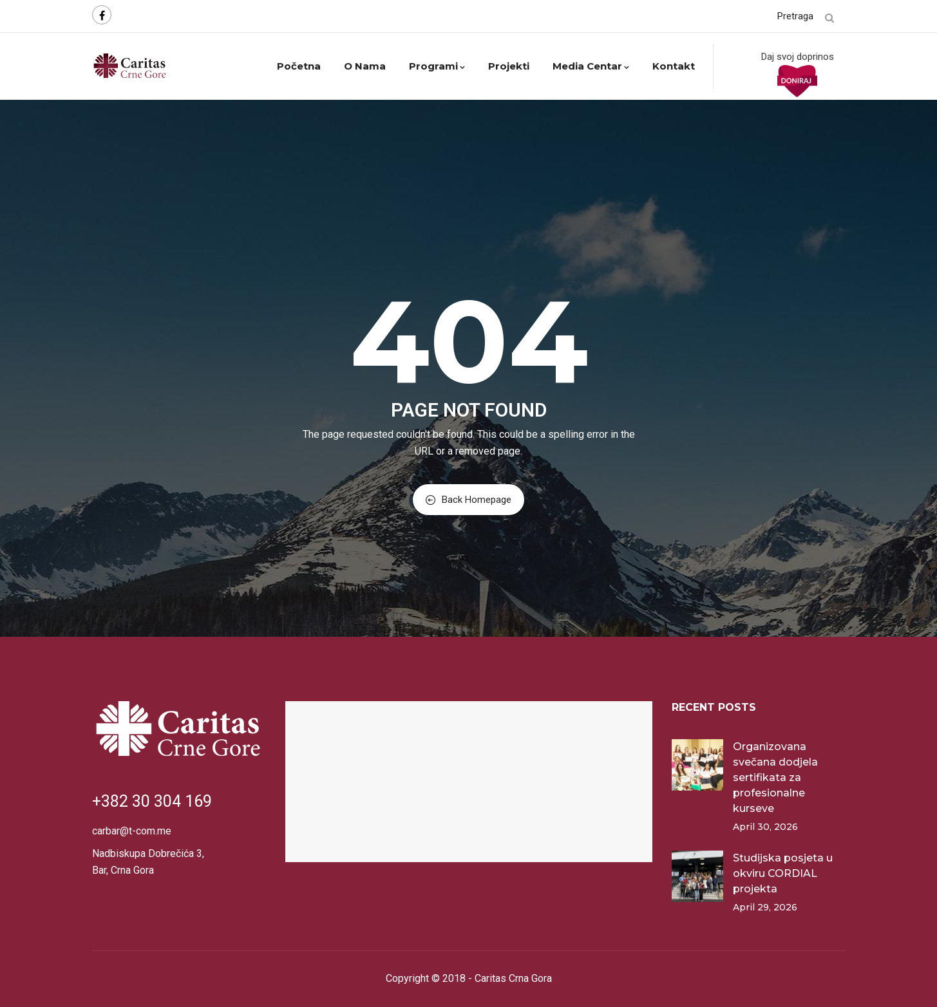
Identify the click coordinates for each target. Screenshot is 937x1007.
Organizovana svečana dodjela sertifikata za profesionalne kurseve (775, 777)
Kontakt (673, 66)
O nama (365, 66)
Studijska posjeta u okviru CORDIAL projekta (783, 873)
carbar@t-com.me (131, 831)
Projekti (508, 66)
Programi (437, 66)
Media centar (591, 66)
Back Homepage (468, 499)
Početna (299, 66)
